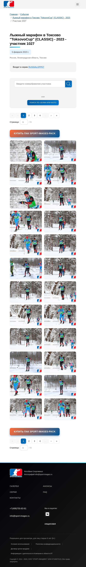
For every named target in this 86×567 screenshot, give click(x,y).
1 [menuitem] (23, 115)
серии (13, 492)
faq (45, 492)
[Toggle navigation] (77, 4)
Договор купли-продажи (20, 549)
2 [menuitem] (28, 115)
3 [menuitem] (34, 115)
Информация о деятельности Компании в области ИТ (32, 553)
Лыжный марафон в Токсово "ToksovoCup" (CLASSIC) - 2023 (41, 18)
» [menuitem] (56, 115)
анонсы (47, 486)
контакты (15, 498)
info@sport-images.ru (19, 516)
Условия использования (20, 544)
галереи (14, 486)
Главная (14, 14)
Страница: (14, 122)
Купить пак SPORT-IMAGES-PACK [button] (34, 133)
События (24, 14)
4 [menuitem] (40, 115)
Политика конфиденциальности (48, 544)
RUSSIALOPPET (36, 67)
